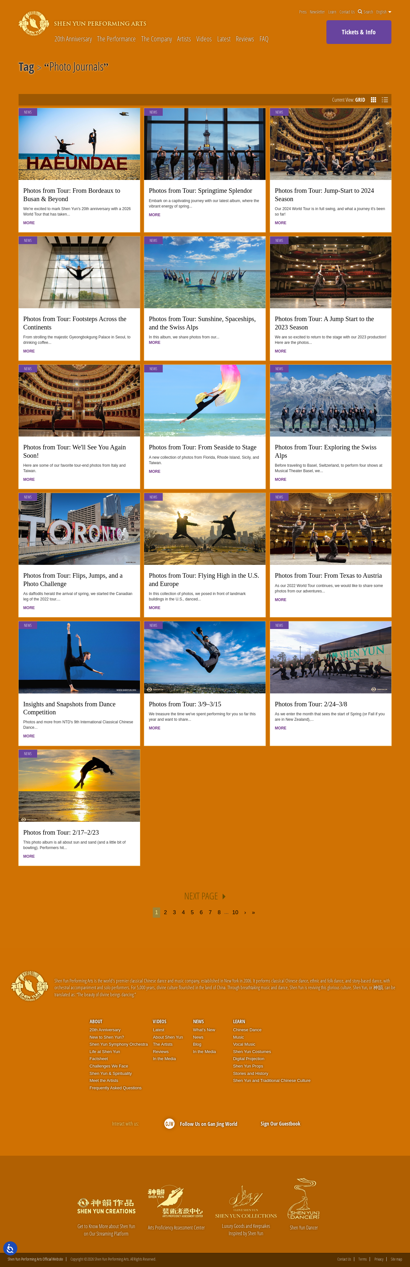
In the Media (164, 1058)
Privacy (378, 1259)
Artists (184, 38)
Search (365, 11)
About (96, 1021)
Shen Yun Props (248, 1066)
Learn (332, 11)
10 (235, 912)
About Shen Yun (168, 1037)
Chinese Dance (247, 1029)
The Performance (116, 38)
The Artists (162, 1044)
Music (238, 1037)
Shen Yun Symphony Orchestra (119, 1044)
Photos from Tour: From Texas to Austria (328, 575)
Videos (204, 38)
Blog (197, 1044)
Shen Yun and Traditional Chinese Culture (272, 1080)
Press (303, 11)
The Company (156, 38)
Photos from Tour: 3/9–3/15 (185, 704)
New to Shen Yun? (107, 1037)
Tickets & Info (359, 32)
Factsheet (99, 1058)
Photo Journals (76, 67)
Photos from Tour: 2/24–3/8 (311, 704)
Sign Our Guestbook (280, 1123)
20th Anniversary (73, 38)
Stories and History (250, 1073)
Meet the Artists (104, 1080)
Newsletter (317, 11)
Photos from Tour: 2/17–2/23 (61, 832)
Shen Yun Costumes (252, 1051)
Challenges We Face (109, 1066)
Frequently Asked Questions (116, 1087)
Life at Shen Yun (105, 1051)
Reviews (245, 38)
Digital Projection (249, 1058)
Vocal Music (244, 1044)
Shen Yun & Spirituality (111, 1073)
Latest (224, 38)
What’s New (204, 1029)
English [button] (383, 11)
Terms (362, 1259)
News (28, 112)
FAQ (263, 38)
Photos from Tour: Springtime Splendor (200, 190)
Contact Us (347, 11)
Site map (396, 1259)
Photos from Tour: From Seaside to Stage (203, 447)
